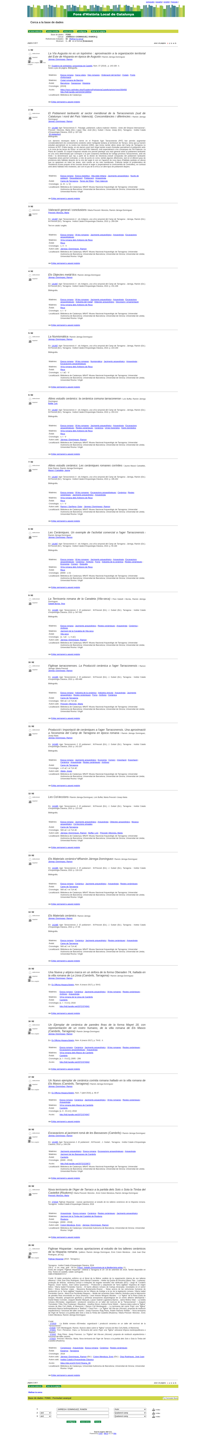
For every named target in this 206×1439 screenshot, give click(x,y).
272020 (52, 1328)
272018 (55, 1202)
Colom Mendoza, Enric (70, 1225)
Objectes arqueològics (104, 302)
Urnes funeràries (112, 428)
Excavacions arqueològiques (73, 364)
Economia (64, 564)
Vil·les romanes (82, 235)
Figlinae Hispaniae (56, 1259)
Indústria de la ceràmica (112, 562)
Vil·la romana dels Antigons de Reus (76, 240)
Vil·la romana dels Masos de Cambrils (76, 1053)
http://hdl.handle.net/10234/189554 (75, 92)
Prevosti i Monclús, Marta (58, 213)
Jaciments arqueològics (118, 176)
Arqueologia (100, 178)
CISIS (100, 1433)
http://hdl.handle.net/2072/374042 (75, 1062)
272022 (53, 1334)
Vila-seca (64, 634)
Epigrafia (84, 564)
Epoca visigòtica (82, 176)
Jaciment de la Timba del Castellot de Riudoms (81, 1216)
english (167, 2)
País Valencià (101, 181)
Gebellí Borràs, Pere (56, 604)
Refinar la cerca (76, 39)
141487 (55, 219)
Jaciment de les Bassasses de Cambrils (78, 1154)
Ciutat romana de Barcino (71, 80)
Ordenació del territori (111, 75)
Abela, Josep (66, 771)
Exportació (133, 760)
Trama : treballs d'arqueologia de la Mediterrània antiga (100, 1267)
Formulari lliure (172, 1398)
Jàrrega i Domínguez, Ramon (60, 59)
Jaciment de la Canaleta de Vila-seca (76, 631)
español (159, 2)
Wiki (114, 1433)
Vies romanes (93, 75)
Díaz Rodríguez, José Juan (132, 1356)
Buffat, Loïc (53, 403)
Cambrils (63, 1000)
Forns (97, 562)
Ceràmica (99, 428)
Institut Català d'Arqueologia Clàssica (77, 1359)
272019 (53, 1324)
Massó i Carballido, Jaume (59, 470)
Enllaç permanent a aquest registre (65, 102)
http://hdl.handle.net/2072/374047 (75, 1114)
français (174, 2)
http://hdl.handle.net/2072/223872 (75, 1163)
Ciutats (125, 75)
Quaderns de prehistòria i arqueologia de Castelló (72, 66)
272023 (53, 1339)
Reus (62, 243)
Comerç (74, 564)
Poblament (89, 178)
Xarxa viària (80, 75)
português (150, 2)
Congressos (65, 1348)
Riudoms (64, 1219)
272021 (53, 1330)
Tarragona (74, 1351)
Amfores (89, 562)
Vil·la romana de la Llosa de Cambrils (76, 997)
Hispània (86, 83)
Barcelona (64, 83)
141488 (55, 128)
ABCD (106, 1433)
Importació (121, 760)
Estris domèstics (128, 428)
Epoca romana (67, 75)
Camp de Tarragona (69, 181)
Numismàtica (96, 361)
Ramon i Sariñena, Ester (71, 506)
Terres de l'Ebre (87, 181)
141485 (55, 610)
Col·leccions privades (83, 824)
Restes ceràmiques (84, 428)
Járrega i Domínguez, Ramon (60, 121)
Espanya (64, 1351)
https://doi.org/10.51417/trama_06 (75, 1363)
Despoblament (75, 178)
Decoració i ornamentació (127, 302)
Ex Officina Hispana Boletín (63, 985)
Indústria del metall (84, 302)
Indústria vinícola (105, 693)
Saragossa (76, 83)
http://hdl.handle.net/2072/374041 (75, 1006)
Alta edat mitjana (98, 176)
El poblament (54, 134)
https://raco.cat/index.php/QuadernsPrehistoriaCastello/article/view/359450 (93, 89)
